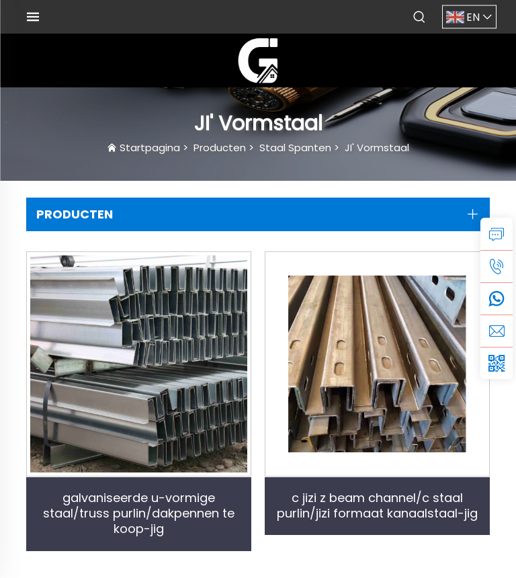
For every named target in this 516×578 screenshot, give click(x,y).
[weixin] (496, 363)
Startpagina (150, 147)
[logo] (258, 59)
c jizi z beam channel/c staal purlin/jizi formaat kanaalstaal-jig (377, 505)
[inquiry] (496, 234)
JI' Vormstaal (377, 147)
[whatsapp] (496, 298)
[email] (496, 331)
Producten (220, 147)
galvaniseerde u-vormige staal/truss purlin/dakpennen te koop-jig (138, 513)
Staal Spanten (295, 147)
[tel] (496, 266)
